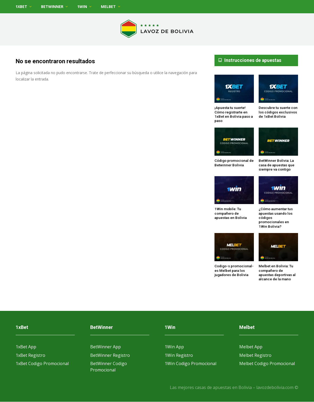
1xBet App (26, 347)
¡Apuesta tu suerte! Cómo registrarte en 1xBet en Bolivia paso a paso (233, 114)
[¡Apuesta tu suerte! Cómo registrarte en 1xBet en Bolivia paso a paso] (234, 89)
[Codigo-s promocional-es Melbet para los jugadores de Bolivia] (234, 247)
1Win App (174, 347)
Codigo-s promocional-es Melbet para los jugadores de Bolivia (234, 270)
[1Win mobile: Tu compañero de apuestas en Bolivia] (234, 190)
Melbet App (250, 347)
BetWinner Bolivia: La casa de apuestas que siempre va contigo (276, 164)
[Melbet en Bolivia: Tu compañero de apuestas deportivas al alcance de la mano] (278, 247)
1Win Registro (179, 355)
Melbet (108, 6)
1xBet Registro (30, 355)
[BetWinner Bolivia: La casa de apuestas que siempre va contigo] (278, 142)
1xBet (21, 6)
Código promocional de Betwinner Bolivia (234, 162)
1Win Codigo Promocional (190, 363)
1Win (82, 6)
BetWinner (52, 6)
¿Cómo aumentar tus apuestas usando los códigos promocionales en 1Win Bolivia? (276, 217)
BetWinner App (105, 347)
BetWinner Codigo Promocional (108, 367)
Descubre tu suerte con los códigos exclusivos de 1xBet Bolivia (278, 112)
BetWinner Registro (110, 355)
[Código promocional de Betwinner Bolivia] (234, 142)
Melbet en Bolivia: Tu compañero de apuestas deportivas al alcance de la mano (277, 272)
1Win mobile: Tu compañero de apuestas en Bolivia (230, 213)
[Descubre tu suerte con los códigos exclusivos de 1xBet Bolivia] (278, 89)
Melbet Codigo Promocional (267, 363)
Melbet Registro (255, 355)
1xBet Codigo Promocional (42, 363)
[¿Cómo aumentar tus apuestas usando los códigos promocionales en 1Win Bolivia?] (278, 190)
